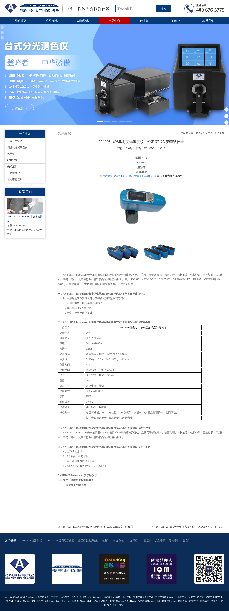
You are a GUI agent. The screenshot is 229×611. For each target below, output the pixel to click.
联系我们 (208, 20)
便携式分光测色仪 (17, 147)
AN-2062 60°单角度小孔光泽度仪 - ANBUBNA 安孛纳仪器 (100, 526)
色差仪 (11, 153)
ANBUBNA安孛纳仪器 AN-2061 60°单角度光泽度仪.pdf (129, 176)
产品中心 (114, 20)
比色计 (187, 540)
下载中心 (177, 20)
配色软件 (12, 160)
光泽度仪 (12, 166)
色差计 (106, 540)
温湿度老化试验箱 (88, 540)
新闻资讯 (83, 20)
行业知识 (146, 20)
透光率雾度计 (15, 179)
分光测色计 (119, 540)
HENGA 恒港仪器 (32, 540)
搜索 (163, 8)
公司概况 (52, 20)
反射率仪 (160, 540)
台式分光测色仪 (16, 141)
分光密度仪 (13, 173)
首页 (198, 133)
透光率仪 (174, 540)
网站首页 (20, 20)
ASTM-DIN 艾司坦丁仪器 (60, 540)
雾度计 (148, 540)
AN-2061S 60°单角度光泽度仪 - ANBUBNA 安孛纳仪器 (192, 526)
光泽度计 (135, 540)
